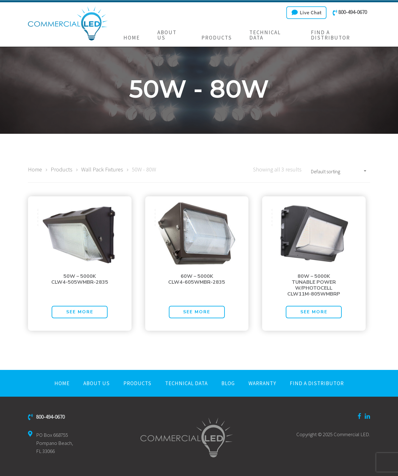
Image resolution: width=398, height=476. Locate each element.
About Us (167, 35)
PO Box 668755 (50, 443)
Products (216, 37)
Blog (228, 383)
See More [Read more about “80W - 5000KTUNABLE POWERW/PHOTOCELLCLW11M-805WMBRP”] (313, 312)
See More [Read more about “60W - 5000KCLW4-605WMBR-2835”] (196, 312)
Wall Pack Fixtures (102, 169)
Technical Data (265, 35)
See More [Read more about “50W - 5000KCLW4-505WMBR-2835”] (79, 312)
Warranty (262, 383)
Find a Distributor (330, 35)
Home (131, 37)
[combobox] (339, 171)
